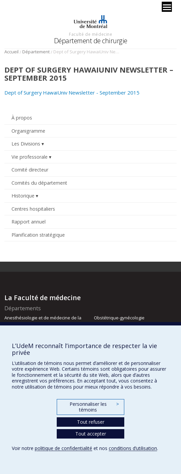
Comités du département (39, 183)
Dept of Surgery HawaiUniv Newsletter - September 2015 (71, 92)
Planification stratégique (38, 235)
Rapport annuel (28, 221)
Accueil (11, 52)
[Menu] (167, 7)
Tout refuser (90, 422)
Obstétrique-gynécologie (119, 318)
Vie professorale (29, 157)
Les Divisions (25, 143)
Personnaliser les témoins (94, 407)
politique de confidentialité (63, 448)
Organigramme (28, 131)
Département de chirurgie (90, 40)
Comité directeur (29, 169)
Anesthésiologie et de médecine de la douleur (42, 321)
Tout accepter (90, 433)
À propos (21, 117)
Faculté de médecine (90, 34)
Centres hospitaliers (33, 209)
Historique (22, 195)
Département (36, 52)
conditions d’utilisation (133, 448)
